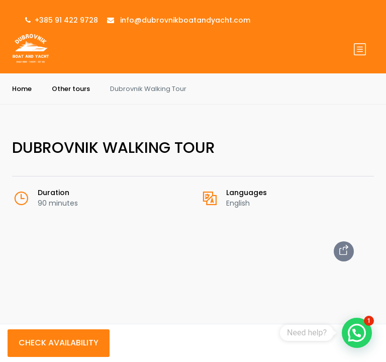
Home (22, 89)
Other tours (71, 89)
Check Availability (59, 342)
